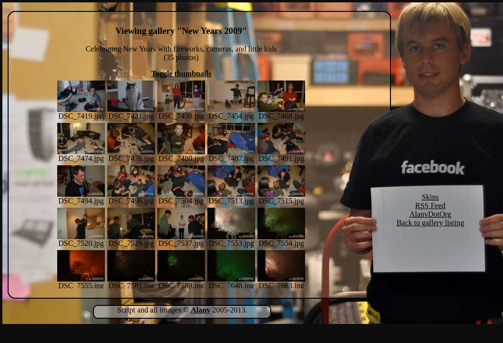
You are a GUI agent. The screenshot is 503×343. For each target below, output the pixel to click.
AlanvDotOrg (431, 214)
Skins (430, 197)
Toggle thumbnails (181, 74)
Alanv (200, 310)
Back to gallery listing (430, 223)
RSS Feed (430, 206)
